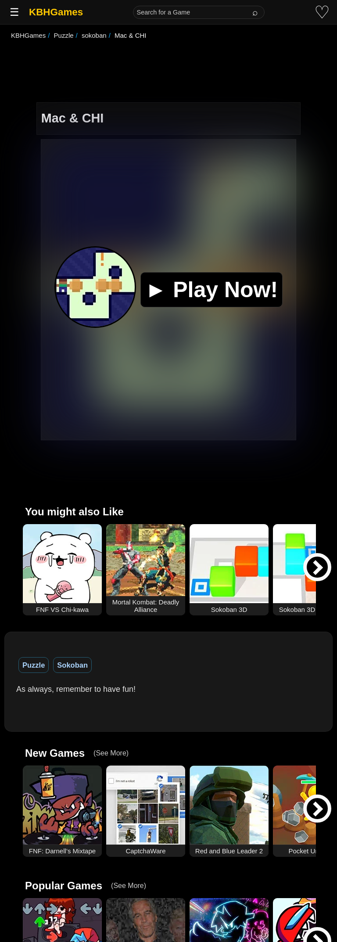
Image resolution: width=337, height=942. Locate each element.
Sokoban (72, 665)
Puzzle (33, 665)
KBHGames (56, 12)
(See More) (111, 753)
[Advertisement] (168, 72)
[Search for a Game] (199, 12)
